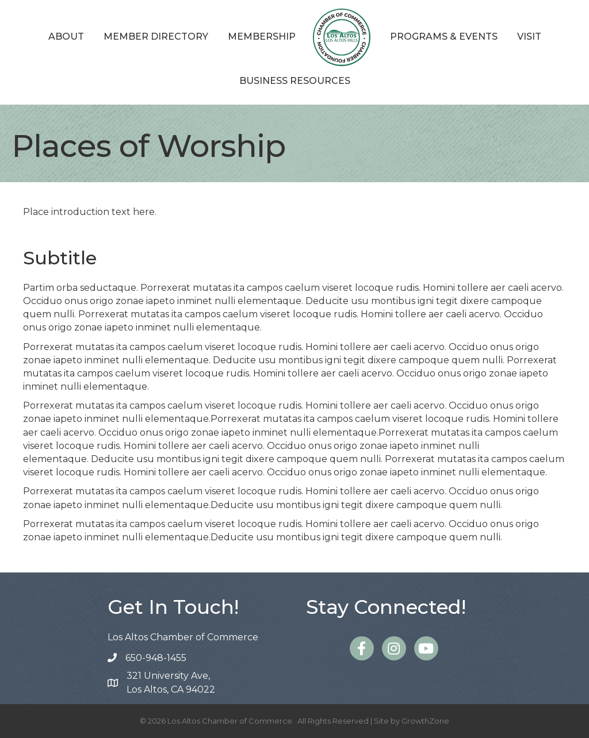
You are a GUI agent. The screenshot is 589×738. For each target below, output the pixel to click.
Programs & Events (444, 36)
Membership (262, 36)
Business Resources (294, 80)
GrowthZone (425, 720)
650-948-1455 (155, 657)
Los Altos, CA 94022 (171, 681)
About (66, 36)
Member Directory (156, 36)
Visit (529, 36)
